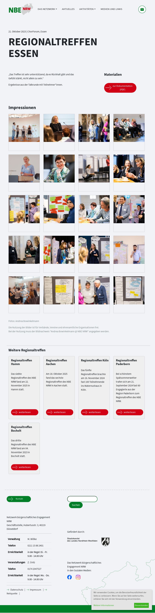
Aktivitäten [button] (86, 9)
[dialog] (121, 599)
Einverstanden (141, 605)
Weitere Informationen (104, 605)
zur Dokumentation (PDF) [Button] (122, 87)
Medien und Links (111, 9)
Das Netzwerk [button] (46, 9)
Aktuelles (68, 9)
